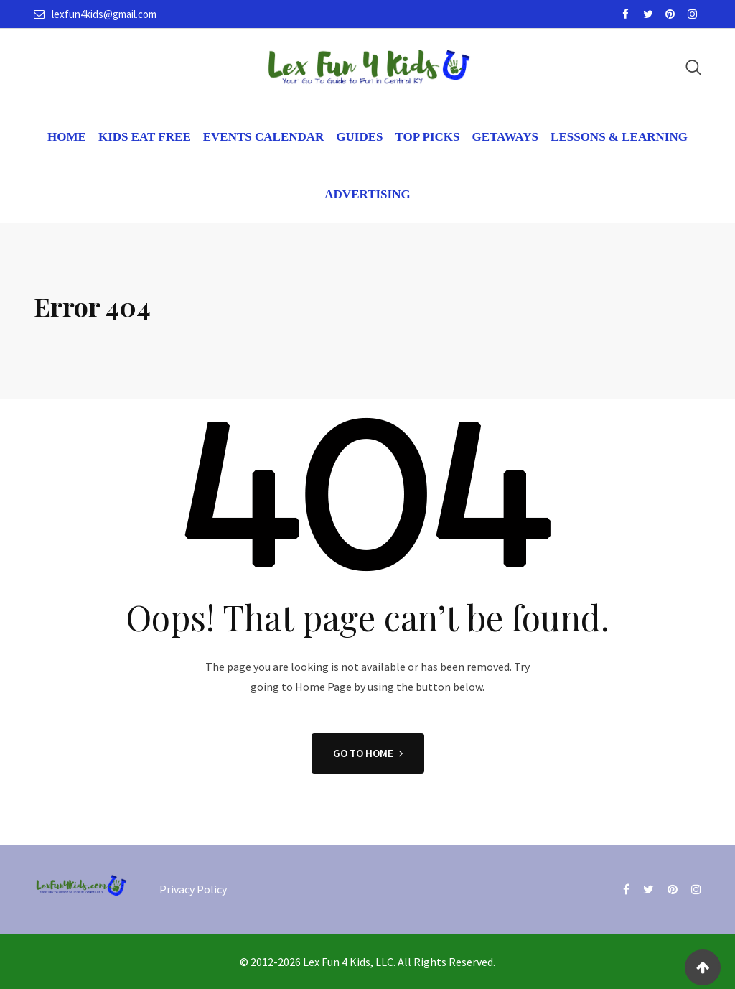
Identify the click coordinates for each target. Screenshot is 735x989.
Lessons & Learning (619, 137)
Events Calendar (263, 137)
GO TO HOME (368, 753)
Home (66, 137)
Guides (359, 137)
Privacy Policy (193, 889)
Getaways (505, 137)
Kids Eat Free (144, 137)
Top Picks (427, 137)
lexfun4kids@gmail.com (104, 14)
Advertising (367, 194)
